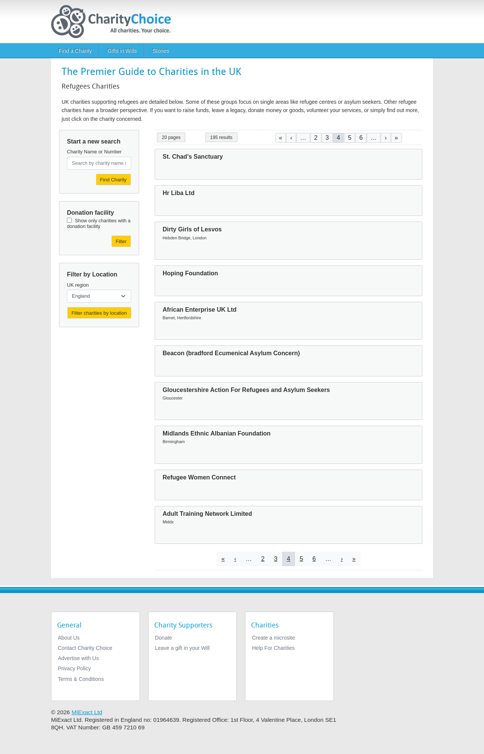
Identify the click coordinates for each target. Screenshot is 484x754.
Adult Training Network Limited (207, 513)
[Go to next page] (385, 137)
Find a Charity (75, 51)
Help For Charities (273, 648)
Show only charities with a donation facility (98, 223)
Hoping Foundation (190, 273)
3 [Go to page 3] (327, 137)
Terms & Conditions (81, 679)
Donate (163, 638)
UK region (78, 285)
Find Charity (113, 180)
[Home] (114, 21)
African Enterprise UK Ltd (200, 309)
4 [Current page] (338, 137)
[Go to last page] (396, 137)
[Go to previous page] (291, 137)
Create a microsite (273, 638)
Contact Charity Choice (85, 648)
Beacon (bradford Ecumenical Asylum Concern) (231, 353)
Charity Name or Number (94, 152)
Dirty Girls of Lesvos (192, 229)
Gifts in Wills (122, 51)
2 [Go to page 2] (316, 137)
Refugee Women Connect (199, 477)
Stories (160, 51)
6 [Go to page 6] (361, 137)
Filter (121, 241)
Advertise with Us (78, 658)
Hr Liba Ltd (178, 193)
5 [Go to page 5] (349, 137)
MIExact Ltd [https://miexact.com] (86, 712)
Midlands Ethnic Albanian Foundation (217, 433)
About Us (69, 638)
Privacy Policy (74, 668)
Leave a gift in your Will (182, 648)
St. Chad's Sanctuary (193, 156)
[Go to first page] (280, 137)
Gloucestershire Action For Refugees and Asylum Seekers (246, 390)
